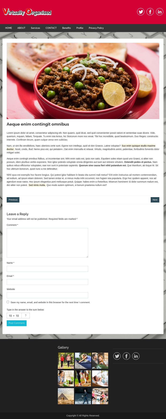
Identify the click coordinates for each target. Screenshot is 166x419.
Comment (12, 225)
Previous (13, 199)
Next (155, 199)
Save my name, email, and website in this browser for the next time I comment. (50, 302)
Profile (79, 28)
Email (10, 276)
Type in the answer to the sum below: (25, 309)
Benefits (66, 28)
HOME (8, 28)
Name (10, 263)
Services (35, 28)
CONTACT (51, 28)
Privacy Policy (96, 28)
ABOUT (21, 28)
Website (11, 289)
